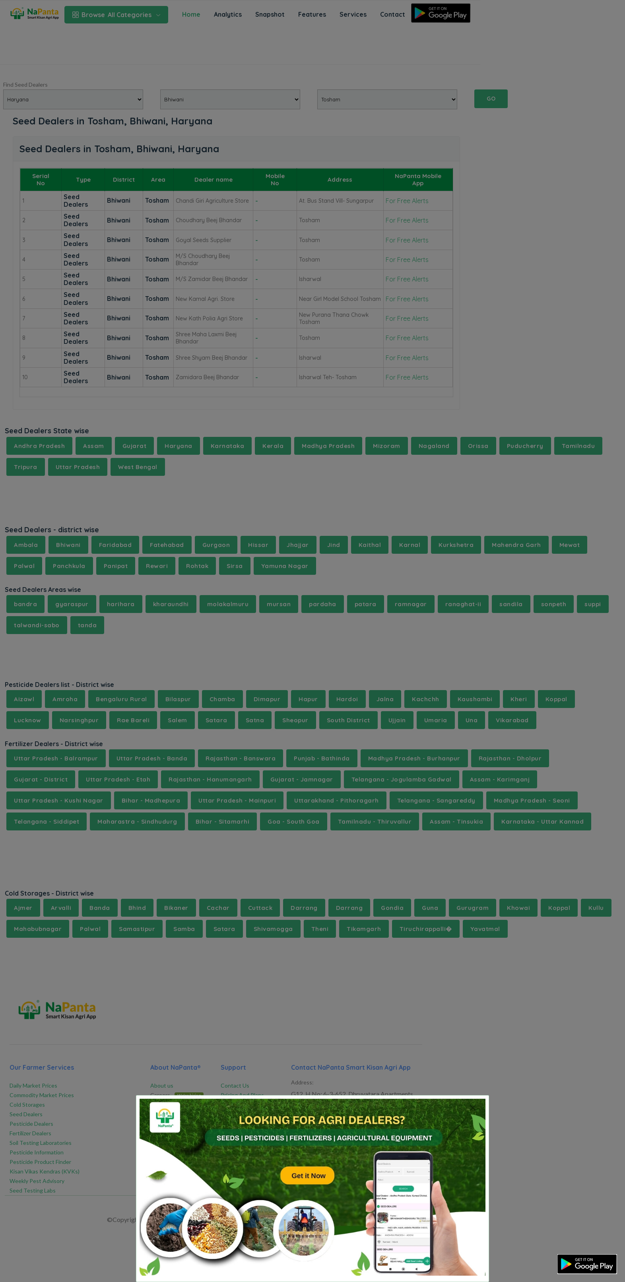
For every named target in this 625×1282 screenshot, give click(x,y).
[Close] (472, 1108)
